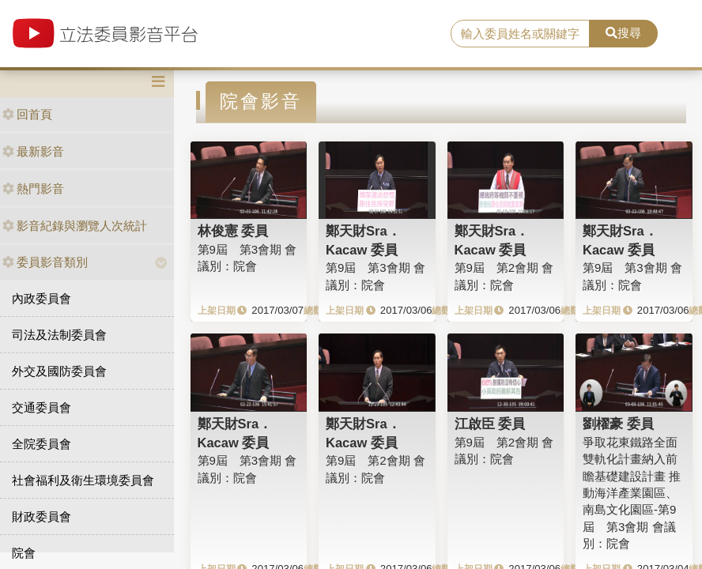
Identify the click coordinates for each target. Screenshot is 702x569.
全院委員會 (41, 443)
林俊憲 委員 (233, 231)
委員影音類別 (45, 262)
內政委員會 (41, 298)
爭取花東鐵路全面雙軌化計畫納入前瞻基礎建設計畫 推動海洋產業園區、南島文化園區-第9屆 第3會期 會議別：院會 (632, 493)
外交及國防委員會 (59, 371)
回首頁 (27, 114)
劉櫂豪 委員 (618, 423)
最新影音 (33, 151)
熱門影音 (33, 188)
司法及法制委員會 (59, 334)
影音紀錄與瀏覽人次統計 (74, 225)
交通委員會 (41, 407)
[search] (520, 34)
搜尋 (623, 33)
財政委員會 (41, 516)
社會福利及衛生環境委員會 (83, 480)
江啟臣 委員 (490, 423)
